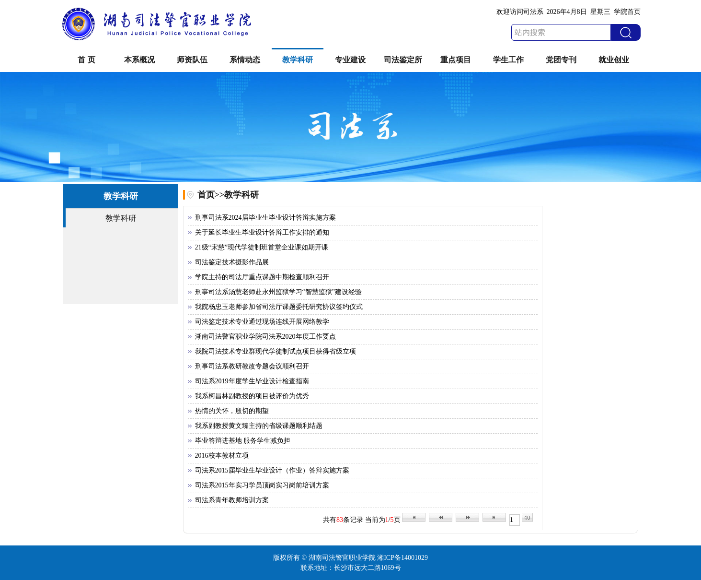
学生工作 (508, 60)
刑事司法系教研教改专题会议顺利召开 (252, 366)
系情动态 (245, 60)
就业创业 (613, 60)
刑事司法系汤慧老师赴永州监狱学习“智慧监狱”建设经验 (278, 292)
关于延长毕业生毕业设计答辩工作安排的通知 (262, 232)
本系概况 (139, 60)
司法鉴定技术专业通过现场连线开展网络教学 (262, 321)
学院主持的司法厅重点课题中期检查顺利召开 (262, 277)
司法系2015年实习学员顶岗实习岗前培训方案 (262, 485)
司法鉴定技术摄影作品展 (232, 262)
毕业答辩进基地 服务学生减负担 (243, 440)
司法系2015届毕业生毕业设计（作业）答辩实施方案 (272, 470)
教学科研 (297, 60)
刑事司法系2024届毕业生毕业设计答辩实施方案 (265, 217)
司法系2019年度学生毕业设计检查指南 (252, 381)
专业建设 (350, 60)
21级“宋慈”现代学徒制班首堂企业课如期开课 (261, 247)
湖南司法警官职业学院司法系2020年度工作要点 (265, 336)
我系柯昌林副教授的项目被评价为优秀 (252, 396)
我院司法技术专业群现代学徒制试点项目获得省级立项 (275, 351)
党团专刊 (561, 60)
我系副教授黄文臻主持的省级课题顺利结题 (258, 425)
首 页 (86, 60)
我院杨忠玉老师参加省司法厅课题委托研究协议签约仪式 (279, 306)
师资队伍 (192, 60)
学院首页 (627, 11)
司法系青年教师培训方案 (232, 500)
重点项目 (455, 60)
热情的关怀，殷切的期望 (232, 410)
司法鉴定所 (403, 60)
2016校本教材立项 (222, 455)
